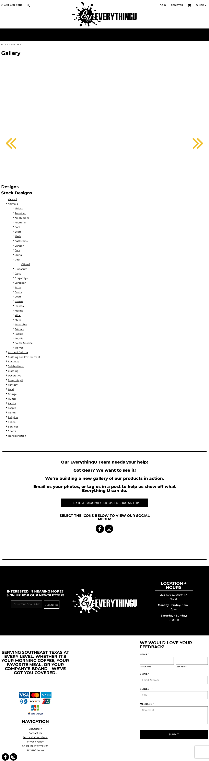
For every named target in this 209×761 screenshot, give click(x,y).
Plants (12, 412)
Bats (17, 227)
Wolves (19, 347)
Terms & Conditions (35, 737)
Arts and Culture (18, 352)
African (19, 208)
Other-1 (25, 264)
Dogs (18, 273)
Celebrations (16, 366)
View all (12, 199)
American (20, 213)
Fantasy (13, 384)
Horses (19, 301)
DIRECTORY (35, 728)
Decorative (14, 375)
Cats (17, 250)
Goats (18, 296)
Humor (12, 398)
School (12, 421)
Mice (18, 315)
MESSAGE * (147, 703)
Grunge (12, 394)
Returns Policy (35, 749)
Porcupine (21, 324)
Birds (18, 236)
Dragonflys (21, 278)
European (20, 282)
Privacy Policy (35, 741)
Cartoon (19, 245)
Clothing (13, 370)
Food (11, 389)
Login (162, 5)
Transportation (17, 435)
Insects (19, 305)
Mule (18, 319)
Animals (13, 203)
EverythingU (15, 380)
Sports (12, 431)
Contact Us (35, 733)
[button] (28, 5)
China (18, 254)
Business (13, 361)
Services (13, 426)
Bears (18, 231)
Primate (19, 329)
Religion (13, 417)
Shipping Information (35, 745)
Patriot (12, 403)
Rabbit (19, 333)
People (12, 407)
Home (4, 44)
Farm (18, 287)
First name (145, 666)
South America (24, 342)
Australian (21, 222)
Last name (181, 666)
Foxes (18, 292)
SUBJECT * (146, 688)
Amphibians (22, 217)
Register (177, 5)
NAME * (144, 654)
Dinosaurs (21, 268)
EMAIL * (144, 673)
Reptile (19, 338)
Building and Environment (24, 357)
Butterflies (21, 241)
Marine (19, 310)
